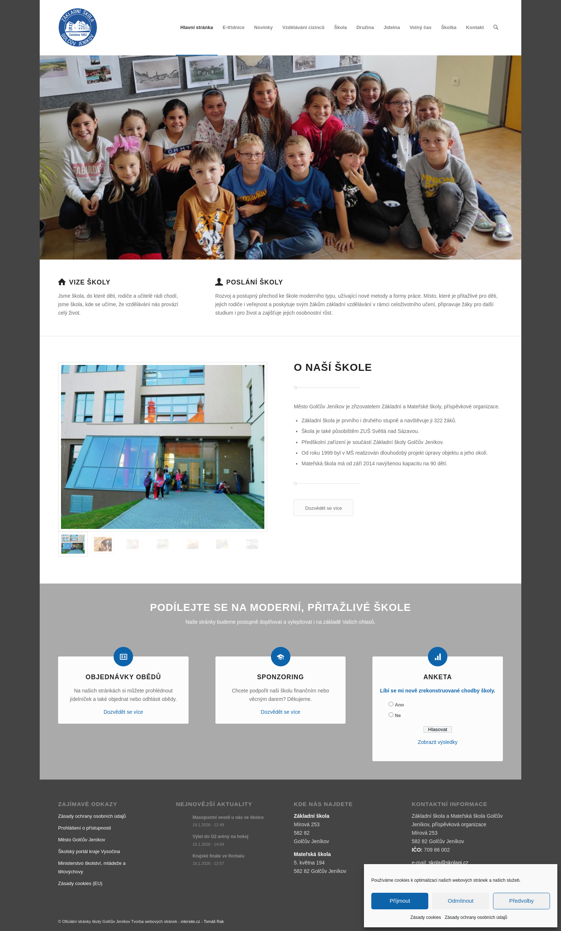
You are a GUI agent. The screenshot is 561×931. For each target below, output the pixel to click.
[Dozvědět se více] (323, 507)
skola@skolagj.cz (448, 863)
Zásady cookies (425, 917)
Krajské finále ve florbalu (218, 856)
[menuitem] (197, 27)
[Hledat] (496, 27)
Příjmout (400, 901)
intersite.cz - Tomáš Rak (202, 921)
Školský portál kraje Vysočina (89, 851)
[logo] (77, 27)
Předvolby (521, 901)
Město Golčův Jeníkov (81, 839)
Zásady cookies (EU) (80, 883)
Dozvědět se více (123, 712)
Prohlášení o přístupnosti (84, 828)
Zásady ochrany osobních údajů (476, 917)
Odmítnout (461, 901)
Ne (398, 715)
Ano (399, 705)
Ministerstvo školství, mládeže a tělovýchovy (92, 867)
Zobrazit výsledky (437, 742)
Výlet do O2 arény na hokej (221, 836)
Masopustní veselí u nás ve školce (228, 817)
